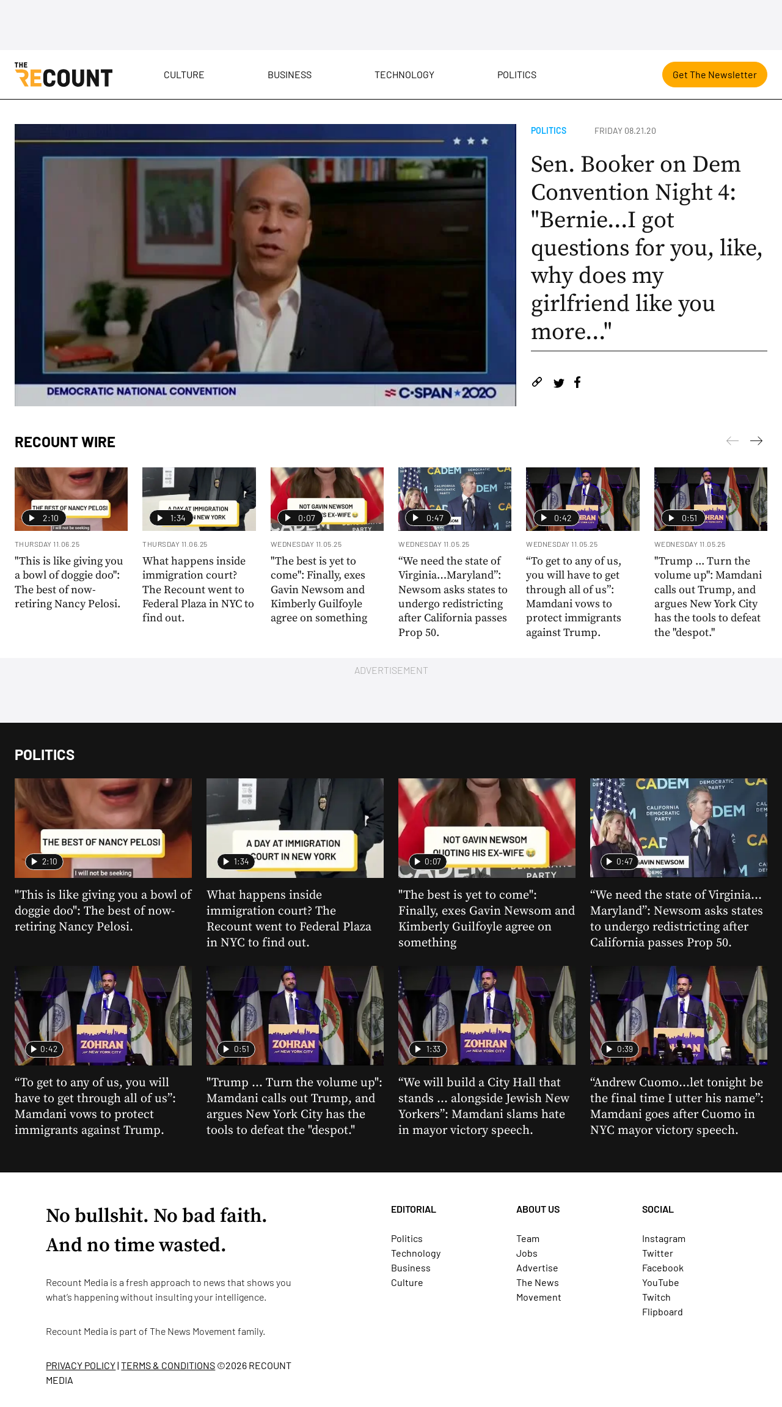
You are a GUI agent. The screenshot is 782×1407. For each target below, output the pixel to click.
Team (527, 1238)
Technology (404, 74)
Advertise (537, 1267)
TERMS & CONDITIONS (168, 1365)
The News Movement (193, 1331)
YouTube (660, 1282)
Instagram (663, 1238)
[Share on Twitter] (559, 384)
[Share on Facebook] (577, 384)
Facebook (663, 1267)
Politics (516, 74)
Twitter (657, 1253)
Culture (184, 74)
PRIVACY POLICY (80, 1365)
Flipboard (662, 1311)
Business (290, 74)
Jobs (527, 1253)
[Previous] (756, 443)
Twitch (656, 1297)
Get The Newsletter (715, 74)
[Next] (733, 443)
